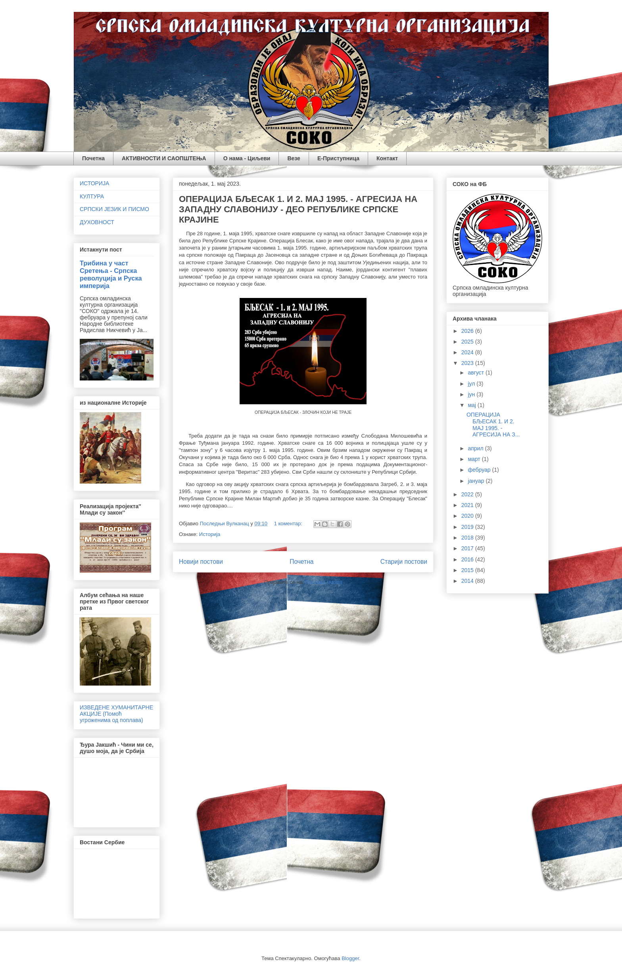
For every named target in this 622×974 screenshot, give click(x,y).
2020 (468, 516)
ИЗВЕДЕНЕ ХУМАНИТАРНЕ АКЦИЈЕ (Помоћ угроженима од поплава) (116, 713)
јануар (477, 481)
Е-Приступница (338, 158)
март (475, 459)
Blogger (350, 958)
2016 (468, 559)
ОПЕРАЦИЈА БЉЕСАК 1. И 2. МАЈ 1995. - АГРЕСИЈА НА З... (493, 424)
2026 (468, 331)
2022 (468, 494)
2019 (468, 527)
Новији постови (201, 561)
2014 (468, 581)
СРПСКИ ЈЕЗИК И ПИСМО (114, 209)
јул (472, 383)
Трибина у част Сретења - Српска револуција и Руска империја (111, 274)
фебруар (480, 470)
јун (472, 394)
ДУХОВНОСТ (97, 222)
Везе (293, 158)
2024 (468, 352)
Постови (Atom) (323, 582)
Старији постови (403, 561)
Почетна (93, 158)
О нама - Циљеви (247, 158)
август (476, 372)
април (476, 448)
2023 (468, 363)
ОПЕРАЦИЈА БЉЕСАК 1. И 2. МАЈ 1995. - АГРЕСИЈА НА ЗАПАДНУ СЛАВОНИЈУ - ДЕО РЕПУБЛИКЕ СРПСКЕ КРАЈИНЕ (298, 209)
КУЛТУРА (92, 196)
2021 (468, 505)
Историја (210, 534)
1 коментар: (289, 523)
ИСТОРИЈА (94, 183)
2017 (468, 548)
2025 (468, 341)
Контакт (387, 158)
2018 (468, 537)
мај (472, 405)
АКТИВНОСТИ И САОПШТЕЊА (164, 158)
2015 (468, 570)
